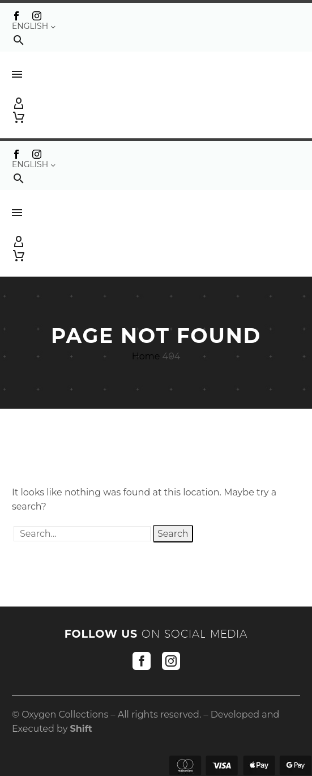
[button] (18, 40)
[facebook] (142, 661)
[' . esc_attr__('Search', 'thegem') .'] (82, 533)
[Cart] (18, 117)
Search (173, 533)
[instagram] (171, 661)
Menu (17, 74)
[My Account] (156, 104)
